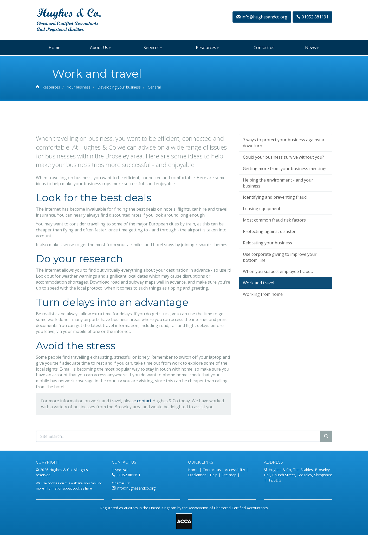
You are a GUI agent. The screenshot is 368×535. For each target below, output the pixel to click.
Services (153, 47)
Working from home (263, 332)
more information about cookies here (64, 488)
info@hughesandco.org (261, 17)
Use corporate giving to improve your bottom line (280, 295)
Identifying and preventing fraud (275, 235)
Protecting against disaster (269, 269)
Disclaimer (197, 474)
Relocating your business (267, 281)
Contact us (264, 47)
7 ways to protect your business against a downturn (283, 180)
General (154, 88)
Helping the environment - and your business (278, 220)
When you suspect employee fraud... (278, 309)
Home (54, 47)
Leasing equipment (261, 246)
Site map (229, 474)
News (312, 47)
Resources (207, 47)
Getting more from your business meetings (285, 206)
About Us (100, 47)
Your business (79, 88)
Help (213, 474)
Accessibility (235, 469)
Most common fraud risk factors (274, 258)
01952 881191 (312, 17)
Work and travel (258, 321)
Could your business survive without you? (283, 195)
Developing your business (119, 88)
